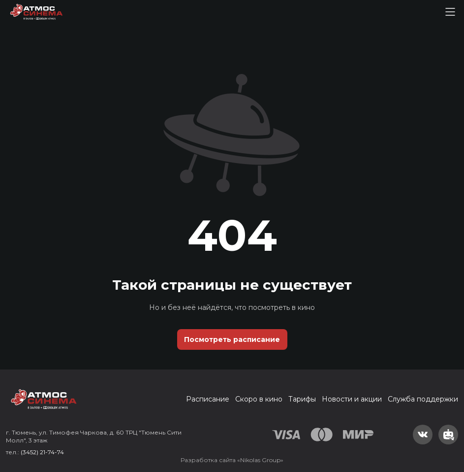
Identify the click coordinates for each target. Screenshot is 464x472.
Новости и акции (352, 399)
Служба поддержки (423, 399)
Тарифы (302, 399)
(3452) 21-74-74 (42, 452)
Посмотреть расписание (232, 339)
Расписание (207, 399)
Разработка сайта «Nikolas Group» (232, 460)
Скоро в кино (258, 399)
